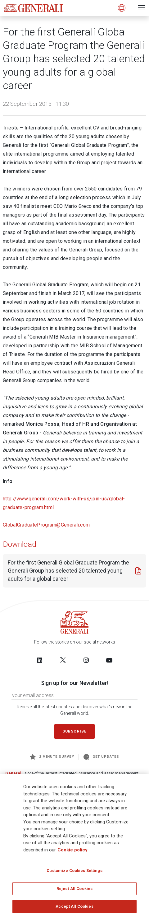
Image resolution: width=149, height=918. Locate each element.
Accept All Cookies (74, 906)
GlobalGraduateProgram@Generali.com (46, 525)
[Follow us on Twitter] (63, 660)
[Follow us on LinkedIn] (39, 660)
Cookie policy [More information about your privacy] (72, 850)
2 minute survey (52, 757)
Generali (14, 773)
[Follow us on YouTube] (109, 660)
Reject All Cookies (74, 888)
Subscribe (74, 731)
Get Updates (102, 757)
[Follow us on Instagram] (86, 660)
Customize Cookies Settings (74, 870)
